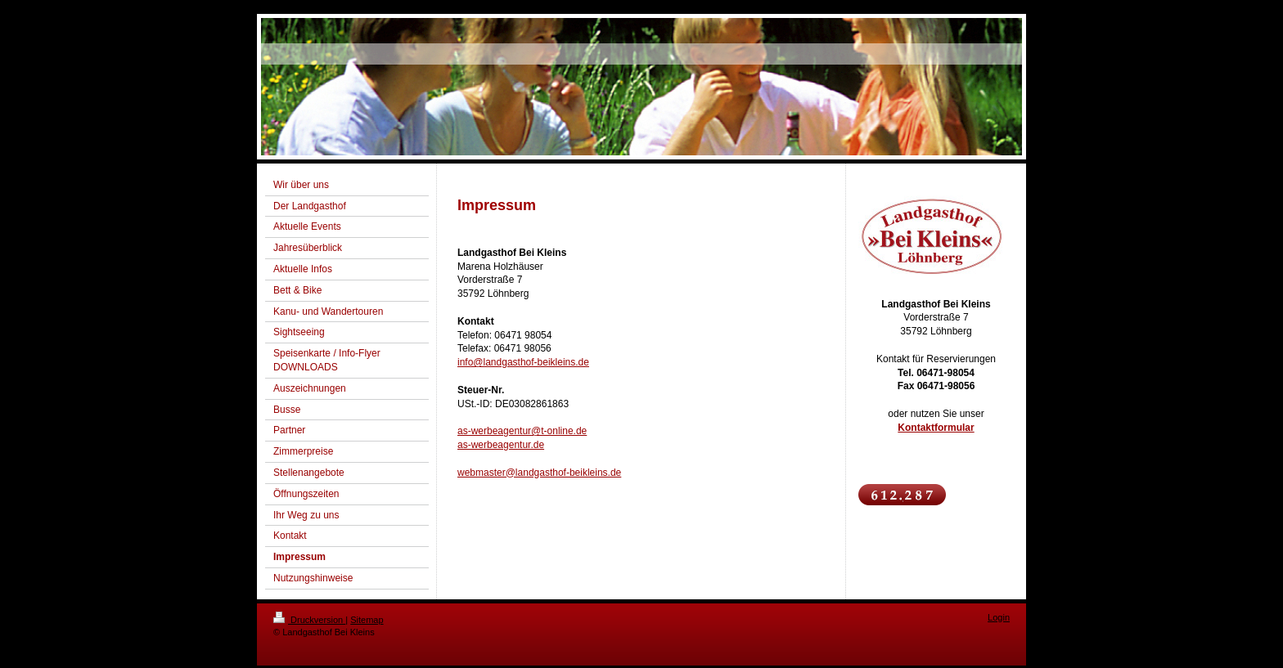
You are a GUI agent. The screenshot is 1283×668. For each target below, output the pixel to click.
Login (999, 617)
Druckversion (309, 620)
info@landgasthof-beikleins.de (523, 362)
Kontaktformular (936, 427)
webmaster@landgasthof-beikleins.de (539, 472)
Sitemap (366, 620)
